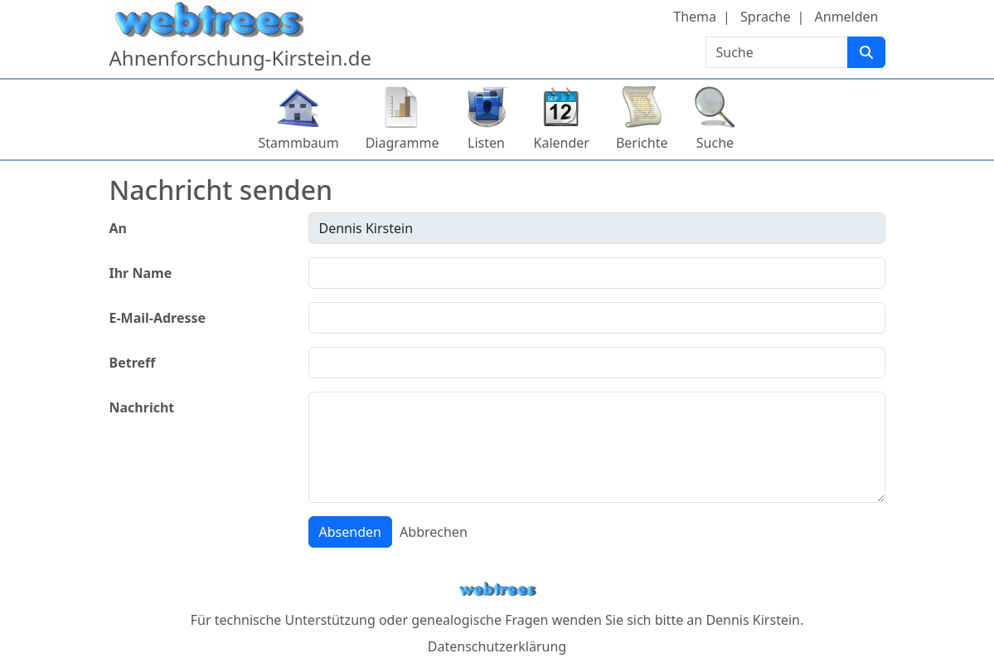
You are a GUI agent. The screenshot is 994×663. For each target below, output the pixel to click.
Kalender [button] (561, 143)
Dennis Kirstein (752, 620)
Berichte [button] (642, 143)
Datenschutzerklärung (497, 646)
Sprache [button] (765, 16)
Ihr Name (140, 273)
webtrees (497, 589)
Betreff (132, 362)
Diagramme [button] (402, 143)
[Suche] (866, 52)
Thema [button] (694, 16)
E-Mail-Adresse (157, 318)
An (118, 228)
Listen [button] (486, 143)
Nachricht (142, 407)
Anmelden (847, 16)
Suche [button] (715, 143)
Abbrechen (434, 532)
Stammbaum (299, 143)
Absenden (350, 532)
